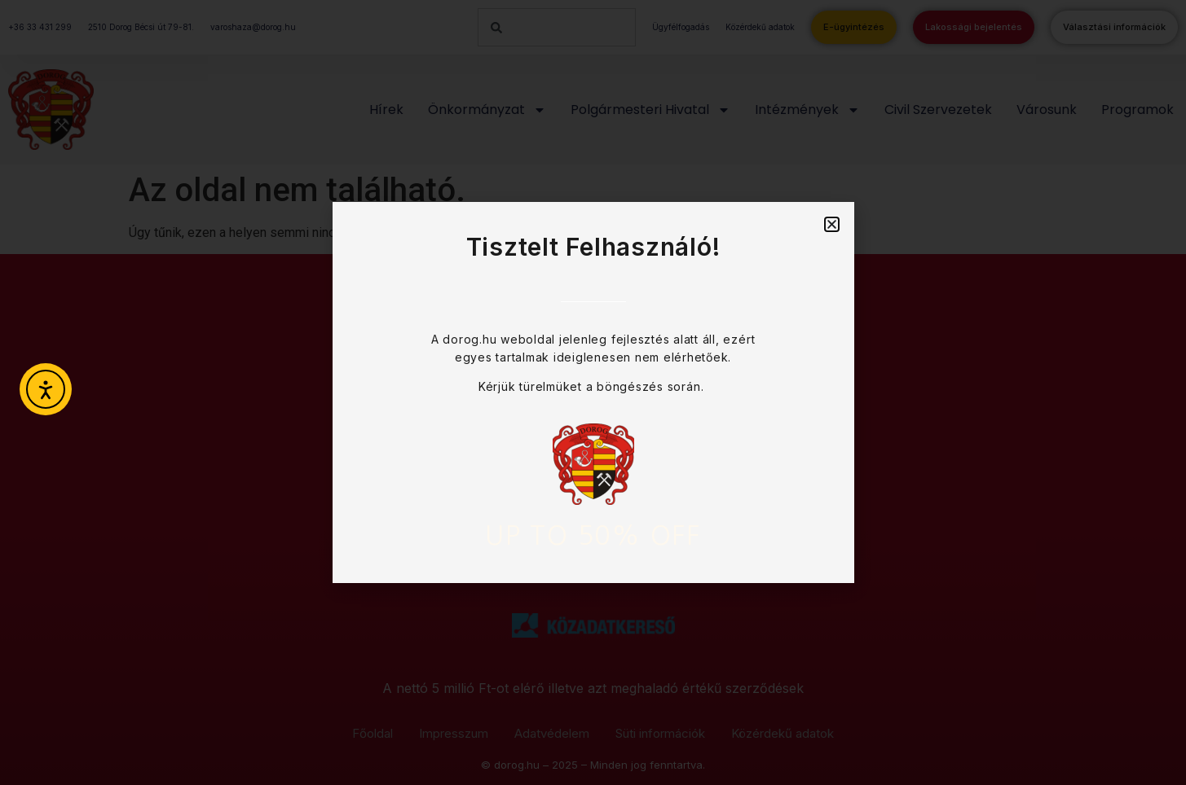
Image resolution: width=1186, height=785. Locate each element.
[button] (832, 224)
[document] (593, 392)
